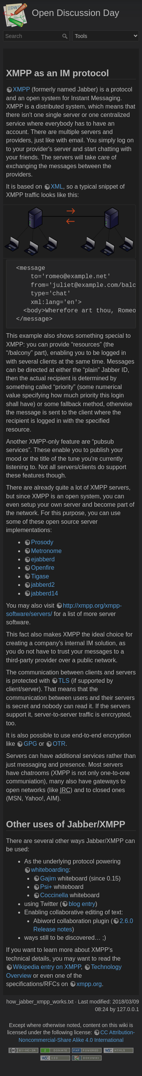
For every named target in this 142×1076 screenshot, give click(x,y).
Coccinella (54, 895)
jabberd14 (44, 593)
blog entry (82, 904)
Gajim (48, 878)
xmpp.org (89, 984)
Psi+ (46, 887)
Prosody (42, 542)
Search (65, 36)
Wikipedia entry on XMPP (47, 967)
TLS (63, 680)
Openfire (42, 567)
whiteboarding (50, 869)
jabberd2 (43, 584)
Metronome (46, 551)
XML (57, 186)
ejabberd (43, 559)
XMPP (21, 89)
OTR (59, 743)
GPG (30, 743)
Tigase (40, 576)
